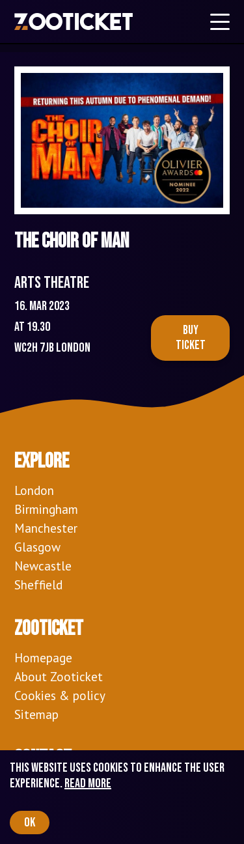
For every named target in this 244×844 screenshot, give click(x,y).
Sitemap (36, 714)
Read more (87, 783)
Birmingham (46, 509)
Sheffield (38, 584)
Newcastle (43, 565)
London (34, 490)
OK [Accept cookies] (29, 822)
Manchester (45, 528)
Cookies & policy (59, 695)
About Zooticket (58, 676)
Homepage (43, 657)
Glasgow (37, 547)
